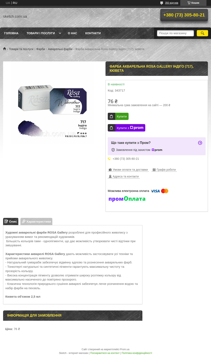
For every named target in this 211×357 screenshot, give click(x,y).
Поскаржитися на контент (105, 353)
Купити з (130, 128)
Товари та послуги (21, 49)
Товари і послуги (41, 33)
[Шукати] (202, 33)
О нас (72, 33)
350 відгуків (171, 2)
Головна (11, 33)
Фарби (40, 49)
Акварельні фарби (60, 49)
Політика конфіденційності (137, 353)
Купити (122, 116)
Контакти (93, 33)
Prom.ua (124, 349)
